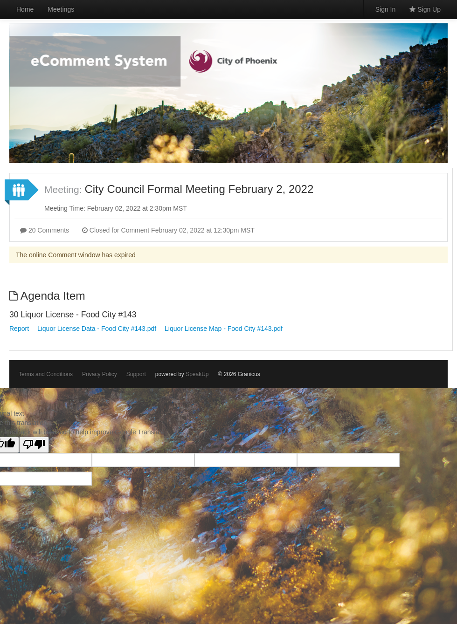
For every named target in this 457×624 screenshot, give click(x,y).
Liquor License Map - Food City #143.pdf (224, 328)
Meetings (61, 9)
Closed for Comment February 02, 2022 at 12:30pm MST (168, 230)
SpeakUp (197, 374)
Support (136, 374)
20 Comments (44, 230)
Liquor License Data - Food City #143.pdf (96, 328)
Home (25, 9)
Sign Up (425, 9)
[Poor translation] (34, 445)
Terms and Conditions (46, 374)
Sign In (385, 9)
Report (19, 328)
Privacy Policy (99, 374)
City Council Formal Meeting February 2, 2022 (198, 189)
